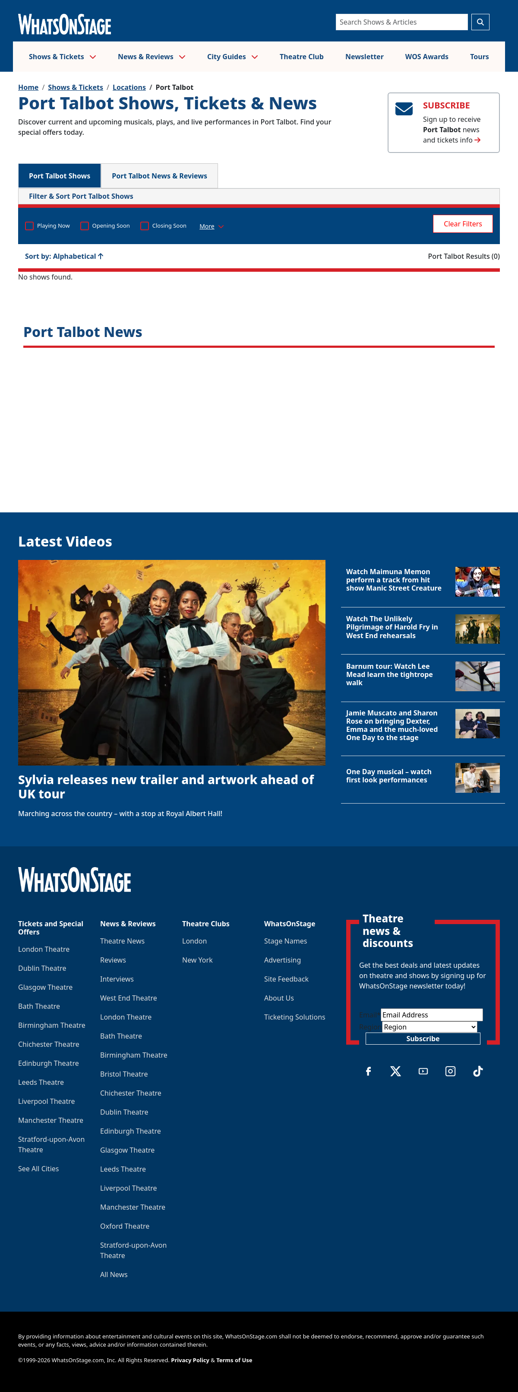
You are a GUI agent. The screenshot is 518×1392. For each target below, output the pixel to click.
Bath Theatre (39, 1006)
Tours (479, 56)
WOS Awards (427, 56)
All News (114, 1274)
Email (370, 1015)
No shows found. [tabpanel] (259, 235)
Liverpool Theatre (46, 1101)
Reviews (113, 960)
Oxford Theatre (124, 1226)
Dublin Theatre (42, 968)
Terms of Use (234, 1360)
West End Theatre (128, 998)
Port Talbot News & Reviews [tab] (159, 176)
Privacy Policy (190, 1360)
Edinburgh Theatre (48, 1063)
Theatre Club (302, 56)
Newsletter (364, 56)
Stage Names (285, 941)
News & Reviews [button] (152, 56)
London (194, 941)
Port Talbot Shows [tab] (59, 176)
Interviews (117, 979)
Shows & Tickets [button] (62, 56)
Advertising (282, 960)
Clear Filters (463, 224)
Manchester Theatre (50, 1120)
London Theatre (43, 949)
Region (370, 1027)
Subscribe (422, 1038)
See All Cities (38, 1168)
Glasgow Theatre (45, 987)
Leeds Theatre (41, 1082)
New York (197, 960)
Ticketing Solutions (294, 1017)
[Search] (402, 22)
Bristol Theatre (124, 1074)
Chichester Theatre (48, 1044)
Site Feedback (286, 979)
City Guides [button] (232, 56)
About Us (279, 998)
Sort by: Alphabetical (64, 256)
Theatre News (122, 941)
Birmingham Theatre (51, 1025)
